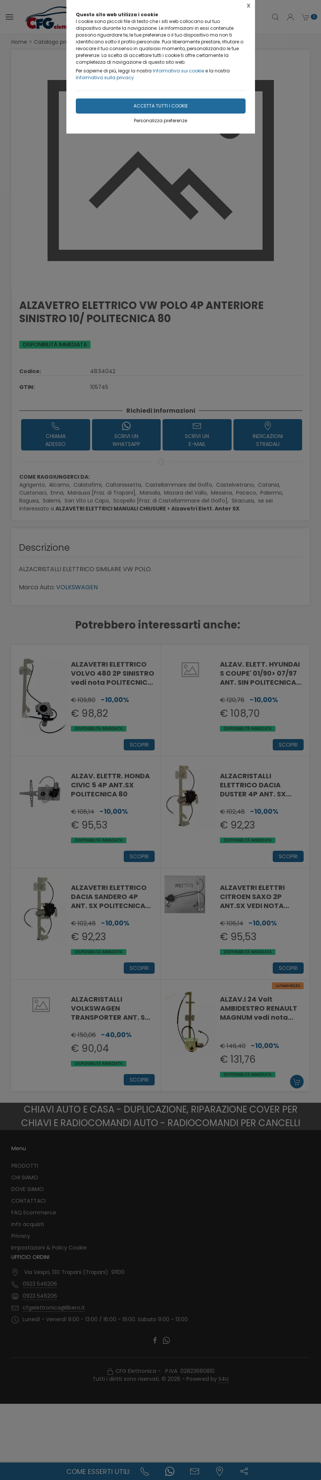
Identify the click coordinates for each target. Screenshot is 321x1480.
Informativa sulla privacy (105, 77)
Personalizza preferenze (160, 120)
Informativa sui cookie (178, 71)
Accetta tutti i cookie (161, 106)
